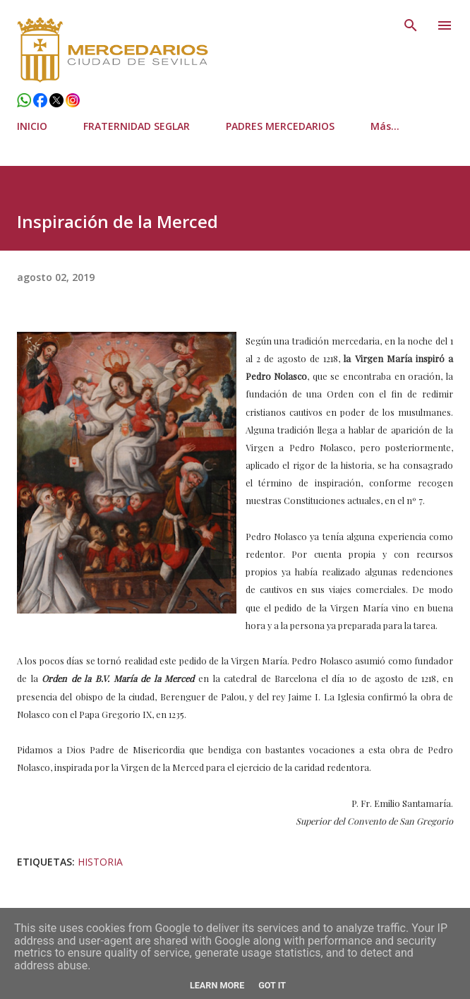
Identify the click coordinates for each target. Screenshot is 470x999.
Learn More (217, 985)
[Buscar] (410, 25)
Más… (384, 126)
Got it (272, 985)
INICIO (32, 126)
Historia (100, 861)
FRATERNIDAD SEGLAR (136, 126)
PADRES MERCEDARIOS (280, 126)
